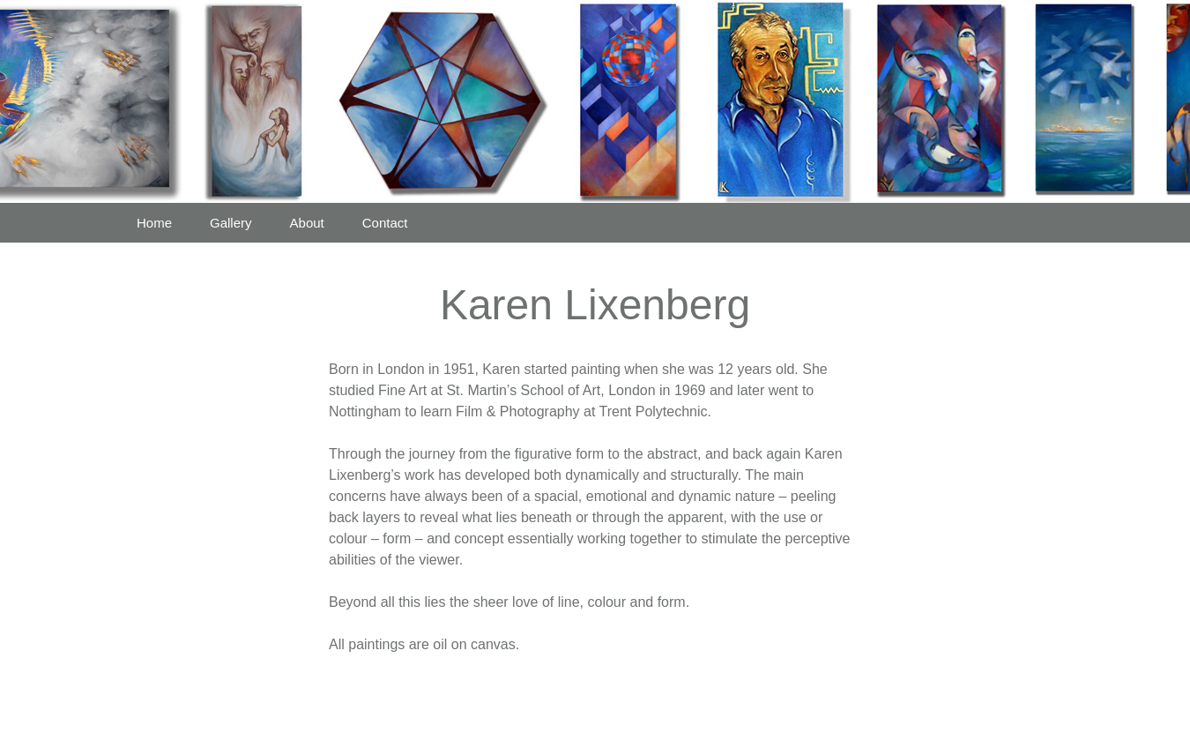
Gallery (231, 222)
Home (154, 222)
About (307, 222)
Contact (385, 222)
